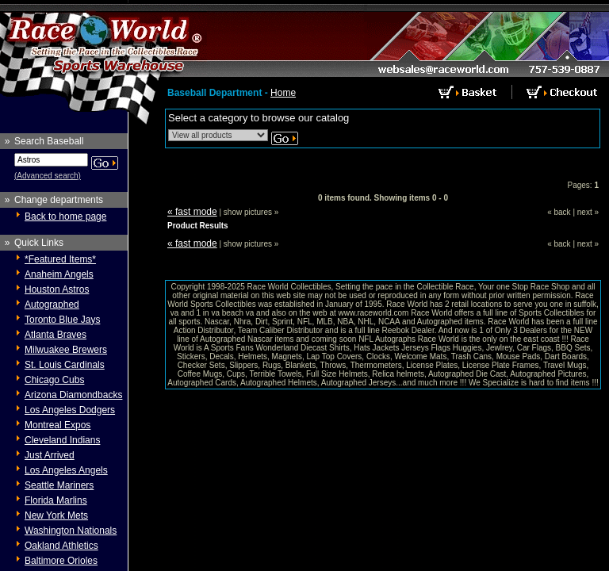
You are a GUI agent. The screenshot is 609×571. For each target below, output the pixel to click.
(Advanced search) (47, 175)
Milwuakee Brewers (66, 349)
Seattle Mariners (59, 485)
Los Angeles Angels (66, 470)
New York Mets (56, 515)
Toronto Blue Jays (62, 319)
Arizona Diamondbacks (73, 394)
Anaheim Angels (59, 274)
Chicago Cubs (54, 379)
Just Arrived (50, 455)
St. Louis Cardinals (65, 364)
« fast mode (192, 211)
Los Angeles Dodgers (70, 410)
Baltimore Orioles (61, 560)
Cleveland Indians (62, 440)
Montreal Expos (57, 425)
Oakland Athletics (61, 545)
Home (283, 92)
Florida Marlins (56, 500)
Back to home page (65, 216)
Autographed (52, 304)
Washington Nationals (71, 530)
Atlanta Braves (55, 334)
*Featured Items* (60, 259)
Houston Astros (57, 289)
